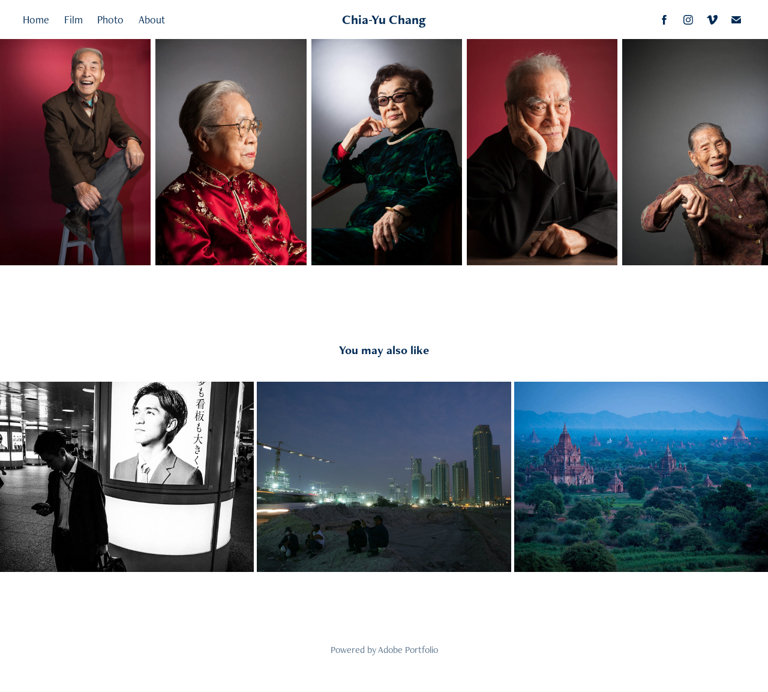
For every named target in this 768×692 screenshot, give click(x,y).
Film (73, 19)
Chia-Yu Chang (384, 19)
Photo (110, 19)
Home (36, 19)
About (152, 19)
